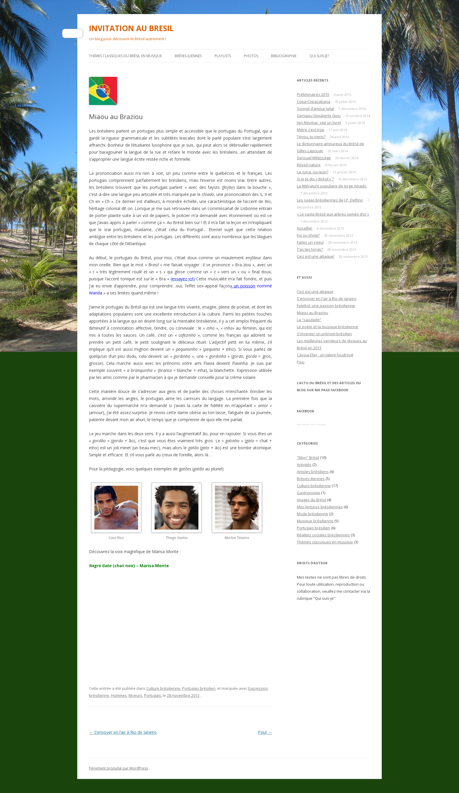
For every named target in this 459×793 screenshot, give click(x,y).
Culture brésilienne (163, 688)
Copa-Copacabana (313, 101)
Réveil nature (309, 164)
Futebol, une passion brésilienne (326, 305)
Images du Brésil (311, 499)
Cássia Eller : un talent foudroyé (325, 354)
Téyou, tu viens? (311, 136)
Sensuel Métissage (314, 157)
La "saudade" (309, 319)
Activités (304, 464)
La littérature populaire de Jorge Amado (331, 186)
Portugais (152, 695)
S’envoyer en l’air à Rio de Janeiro (123, 732)
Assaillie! (304, 228)
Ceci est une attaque (315, 291)
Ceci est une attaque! (315, 256)
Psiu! (265, 732)
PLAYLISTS (223, 55)
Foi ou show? (308, 235)
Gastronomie (308, 492)
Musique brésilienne (315, 520)
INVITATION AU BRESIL (131, 28)
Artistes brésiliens (313, 471)
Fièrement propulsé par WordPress (118, 768)
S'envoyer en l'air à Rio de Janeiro (327, 298)
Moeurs (135, 695)
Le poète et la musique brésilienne (327, 326)
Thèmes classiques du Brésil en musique (125, 55)
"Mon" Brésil (308, 457)
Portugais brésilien (198, 688)
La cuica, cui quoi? (312, 171)
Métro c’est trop (310, 129)
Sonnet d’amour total (315, 108)
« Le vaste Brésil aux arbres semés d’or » (333, 214)
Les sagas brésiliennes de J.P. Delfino (330, 200)
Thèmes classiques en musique (325, 542)
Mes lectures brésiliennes (320, 506)
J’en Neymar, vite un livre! (319, 122)
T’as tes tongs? (310, 249)
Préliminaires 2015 (313, 94)
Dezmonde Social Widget (311, 424)
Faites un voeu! (310, 242)
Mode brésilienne (312, 513)
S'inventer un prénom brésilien (324, 333)
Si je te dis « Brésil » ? (315, 179)
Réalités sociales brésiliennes (323, 535)
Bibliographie (284, 55)
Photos (251, 55)
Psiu (300, 362)
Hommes (119, 695)
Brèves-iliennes (188, 55)
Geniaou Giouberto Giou (319, 115)
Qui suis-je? (319, 55)
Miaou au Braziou (312, 312)
